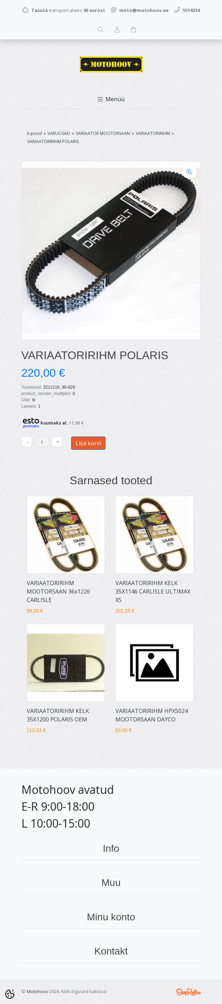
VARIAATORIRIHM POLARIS (53, 141)
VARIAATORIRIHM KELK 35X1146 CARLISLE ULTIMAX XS (152, 591)
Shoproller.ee (188, 992)
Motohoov (37, 991)
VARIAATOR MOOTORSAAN (103, 133)
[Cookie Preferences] (10, 994)
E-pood (34, 133)
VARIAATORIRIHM (153, 133)
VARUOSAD (58, 133)
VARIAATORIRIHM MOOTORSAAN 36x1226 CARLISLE (58, 591)
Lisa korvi (88, 443)
